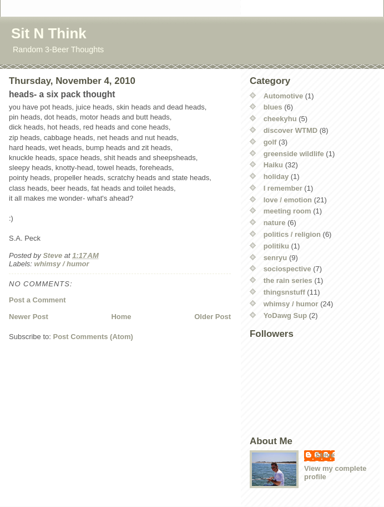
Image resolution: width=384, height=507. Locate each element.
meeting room (287, 211)
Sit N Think (49, 33)
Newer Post (28, 316)
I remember (283, 188)
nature (275, 222)
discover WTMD (291, 130)
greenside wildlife (294, 154)
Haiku (273, 165)
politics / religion (292, 234)
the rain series (288, 280)
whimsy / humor (61, 264)
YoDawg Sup (285, 315)
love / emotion (288, 200)
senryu (275, 258)
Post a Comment (37, 300)
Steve (325, 455)
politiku (276, 246)
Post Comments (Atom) (93, 336)
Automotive (284, 96)
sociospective (287, 269)
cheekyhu (280, 119)
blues (273, 107)
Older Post (212, 316)
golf (270, 142)
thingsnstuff (284, 292)
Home (121, 316)
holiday (276, 176)
